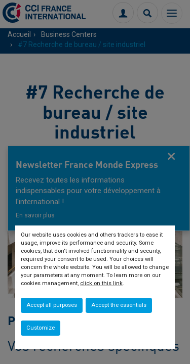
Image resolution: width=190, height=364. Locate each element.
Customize (40, 328)
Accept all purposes (51, 305)
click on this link (101, 283)
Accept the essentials (118, 305)
